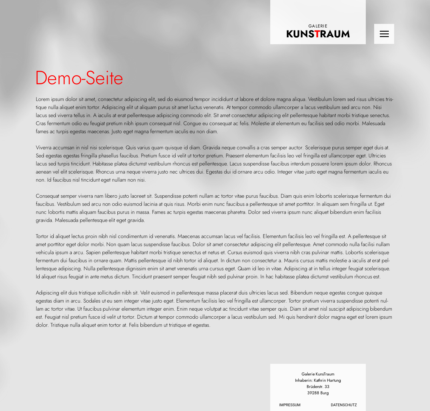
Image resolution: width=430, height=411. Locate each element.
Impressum (289, 405)
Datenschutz (344, 405)
